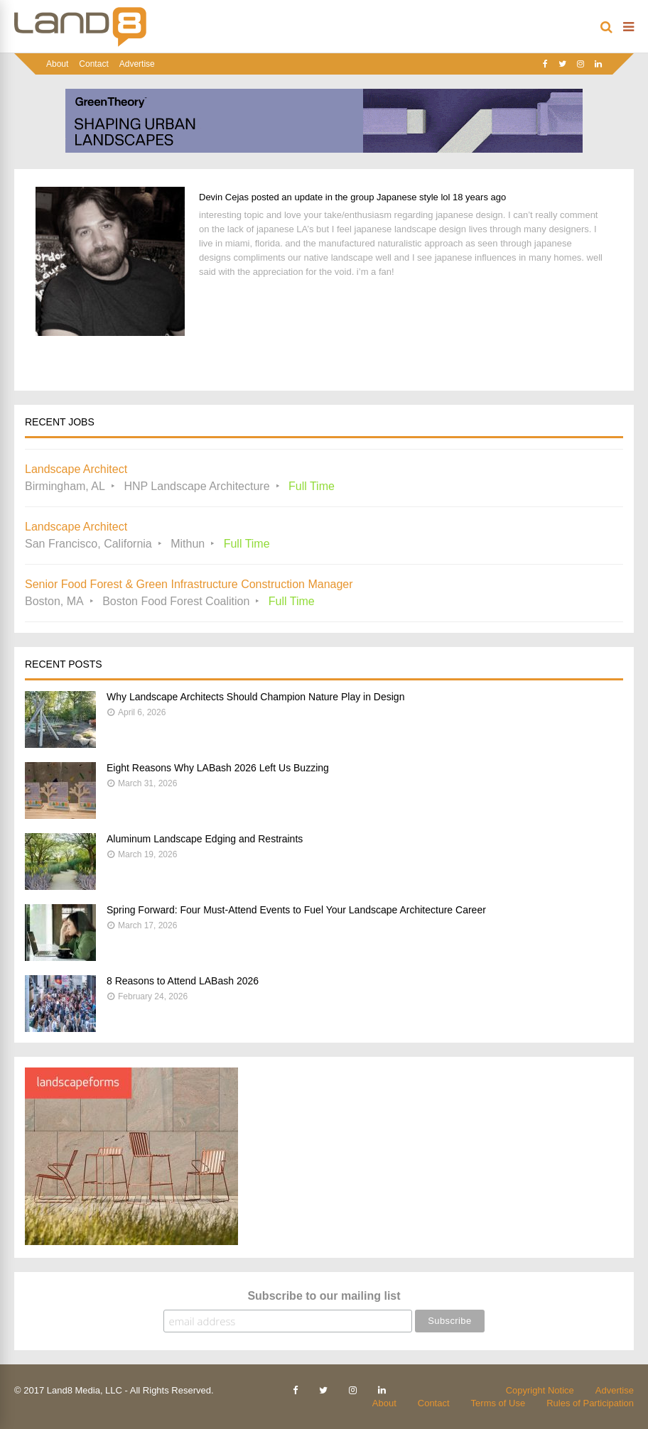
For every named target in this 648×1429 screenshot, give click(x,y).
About (57, 64)
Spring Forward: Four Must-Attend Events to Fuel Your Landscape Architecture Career (296, 909)
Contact (93, 64)
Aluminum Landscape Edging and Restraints (205, 838)
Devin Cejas (224, 197)
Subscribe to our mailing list (323, 1296)
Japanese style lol (413, 197)
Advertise (137, 64)
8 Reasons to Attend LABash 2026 (183, 981)
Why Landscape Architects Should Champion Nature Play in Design (255, 696)
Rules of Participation (590, 1403)
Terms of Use (498, 1403)
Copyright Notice (540, 1390)
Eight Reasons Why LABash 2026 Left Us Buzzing (218, 767)
